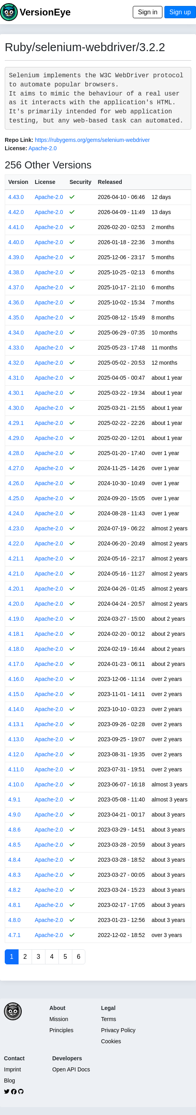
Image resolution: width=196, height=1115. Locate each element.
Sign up (180, 12)
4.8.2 (14, 890)
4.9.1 (14, 799)
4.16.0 (16, 679)
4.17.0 (16, 664)
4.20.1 (16, 588)
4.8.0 (14, 920)
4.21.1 (16, 558)
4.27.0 (16, 468)
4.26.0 (16, 483)
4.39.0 (16, 257)
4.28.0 (16, 453)
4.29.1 (16, 423)
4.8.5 (14, 845)
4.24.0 (16, 513)
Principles (61, 1030)
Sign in (147, 12)
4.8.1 (14, 905)
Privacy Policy (118, 1030)
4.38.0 (16, 272)
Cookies (111, 1041)
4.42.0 (16, 212)
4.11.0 (16, 769)
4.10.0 (16, 784)
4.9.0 (14, 814)
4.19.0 (16, 619)
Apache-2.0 (42, 148)
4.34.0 (16, 332)
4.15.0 (16, 694)
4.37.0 (16, 287)
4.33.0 (16, 347)
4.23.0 (16, 528)
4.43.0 (16, 197)
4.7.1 (14, 935)
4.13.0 (16, 739)
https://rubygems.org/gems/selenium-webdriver (92, 140)
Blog (9, 1080)
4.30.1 (16, 393)
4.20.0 (16, 604)
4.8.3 (14, 875)
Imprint (12, 1069)
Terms (108, 1019)
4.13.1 (16, 724)
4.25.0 (16, 498)
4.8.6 (14, 829)
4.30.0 (16, 408)
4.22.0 (16, 543)
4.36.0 (16, 302)
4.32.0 (16, 363)
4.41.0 (16, 227)
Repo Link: (19, 140)
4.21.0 (16, 573)
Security (80, 182)
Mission (58, 1019)
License (45, 182)
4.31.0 (16, 378)
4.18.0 (16, 649)
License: (16, 148)
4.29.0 (16, 438)
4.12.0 (16, 754)
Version (18, 182)
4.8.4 (14, 860)
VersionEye (44, 12)
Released (110, 182)
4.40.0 (16, 242)
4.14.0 (16, 709)
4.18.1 (16, 634)
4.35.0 (16, 317)
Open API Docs (71, 1069)
